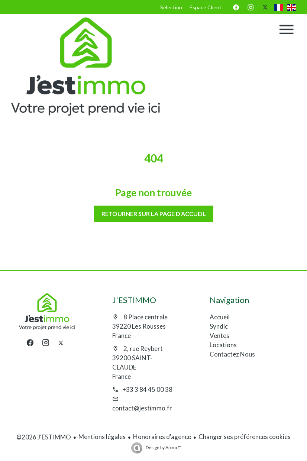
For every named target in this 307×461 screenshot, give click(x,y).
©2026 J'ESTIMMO (43, 437)
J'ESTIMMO (134, 300)
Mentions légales (102, 437)
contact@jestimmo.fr (142, 408)
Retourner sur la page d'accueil (153, 213)
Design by (163, 447)
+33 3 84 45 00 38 (147, 389)
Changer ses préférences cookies (244, 437)
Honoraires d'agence (162, 437)
